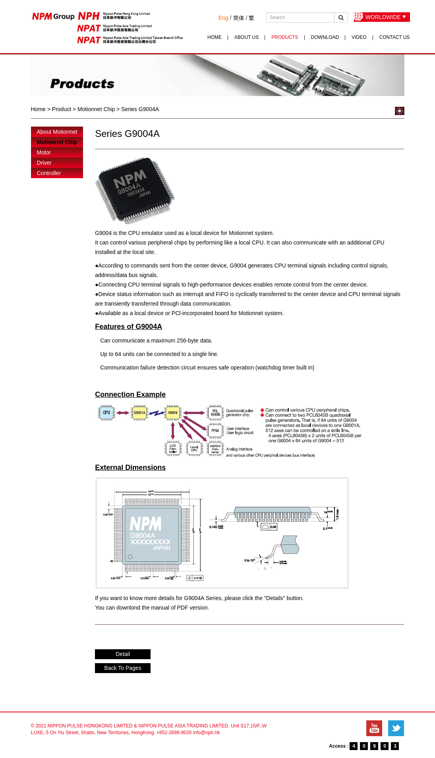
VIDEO (359, 37)
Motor (44, 152)
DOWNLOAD (325, 37)
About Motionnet (57, 132)
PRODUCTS (284, 37)
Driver (44, 163)
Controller (49, 173)
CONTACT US (394, 37)
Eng (223, 18)
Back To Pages (122, 668)
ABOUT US (246, 37)
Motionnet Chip (57, 142)
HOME (214, 37)
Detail (123, 654)
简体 (238, 18)
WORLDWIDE (383, 17)
